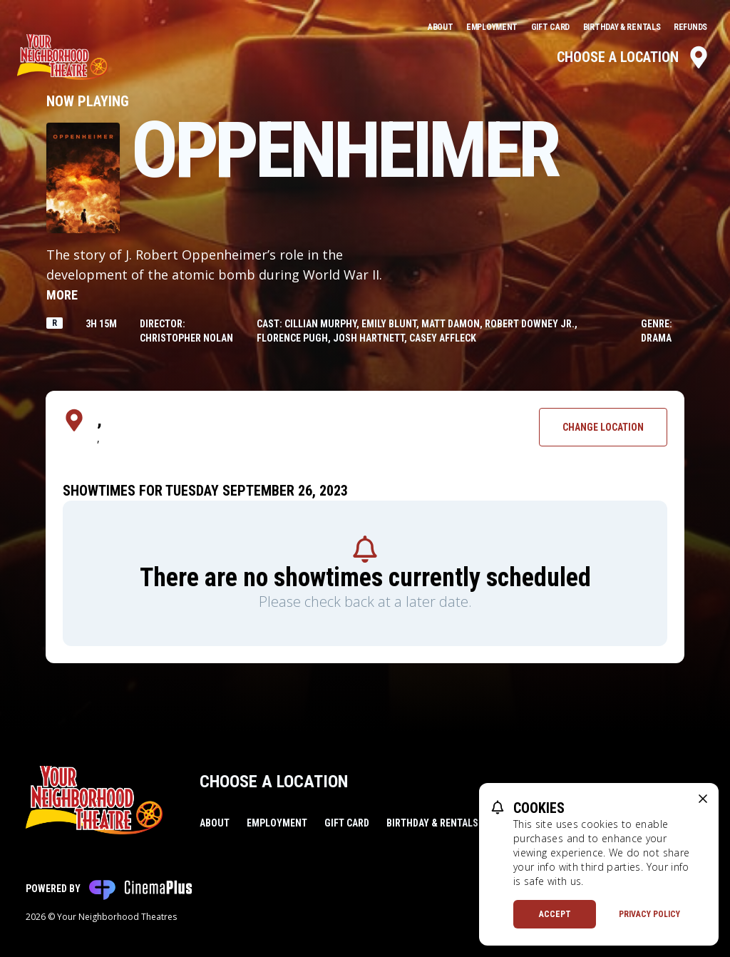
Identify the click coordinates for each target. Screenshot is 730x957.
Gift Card (551, 27)
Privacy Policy (649, 914)
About (441, 27)
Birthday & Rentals (622, 27)
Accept (555, 914)
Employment (493, 27)
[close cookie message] (703, 799)
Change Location (603, 427)
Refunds (690, 27)
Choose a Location (633, 57)
